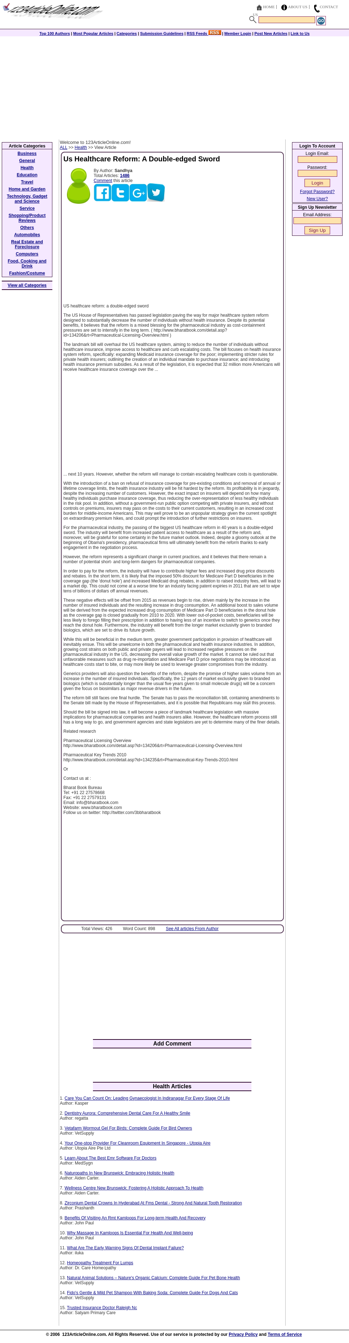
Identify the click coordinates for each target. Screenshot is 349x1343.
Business (26, 153)
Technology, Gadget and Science (27, 199)
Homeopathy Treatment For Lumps (100, 1262)
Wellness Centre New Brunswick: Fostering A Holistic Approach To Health (133, 1188)
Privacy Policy (243, 1334)
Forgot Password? (317, 191)
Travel (27, 182)
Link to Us (300, 33)
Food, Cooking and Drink (27, 264)
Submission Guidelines (161, 33)
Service (27, 208)
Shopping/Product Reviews (27, 218)
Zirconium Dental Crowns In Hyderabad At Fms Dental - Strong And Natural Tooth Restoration (153, 1203)
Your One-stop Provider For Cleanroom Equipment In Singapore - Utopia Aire (137, 1143)
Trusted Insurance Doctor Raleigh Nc (102, 1307)
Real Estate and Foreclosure (27, 244)
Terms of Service (285, 1334)
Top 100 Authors (55, 33)
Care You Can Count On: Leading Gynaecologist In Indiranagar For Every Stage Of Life (147, 1098)
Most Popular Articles (93, 33)
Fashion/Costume (27, 273)
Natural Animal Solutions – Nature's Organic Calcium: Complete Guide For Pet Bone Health (153, 1277)
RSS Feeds (204, 33)
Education (27, 174)
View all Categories (27, 285)
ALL (63, 147)
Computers (27, 254)
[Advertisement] (174, 86)
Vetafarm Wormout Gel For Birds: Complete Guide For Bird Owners (128, 1128)
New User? (317, 198)
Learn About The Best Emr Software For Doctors (110, 1158)
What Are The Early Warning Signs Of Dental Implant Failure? (125, 1247)
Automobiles (27, 234)
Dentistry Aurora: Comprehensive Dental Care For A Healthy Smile (127, 1113)
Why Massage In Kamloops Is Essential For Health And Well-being (130, 1232)
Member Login (237, 33)
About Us (298, 7)
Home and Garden (27, 189)
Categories (126, 33)
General (27, 160)
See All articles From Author (192, 928)
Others (27, 227)
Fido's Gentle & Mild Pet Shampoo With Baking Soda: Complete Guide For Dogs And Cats (152, 1292)
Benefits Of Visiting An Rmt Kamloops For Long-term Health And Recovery (134, 1217)
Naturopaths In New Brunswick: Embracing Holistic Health (119, 1173)
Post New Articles (270, 33)
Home (269, 7)
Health (81, 147)
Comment (103, 180)
